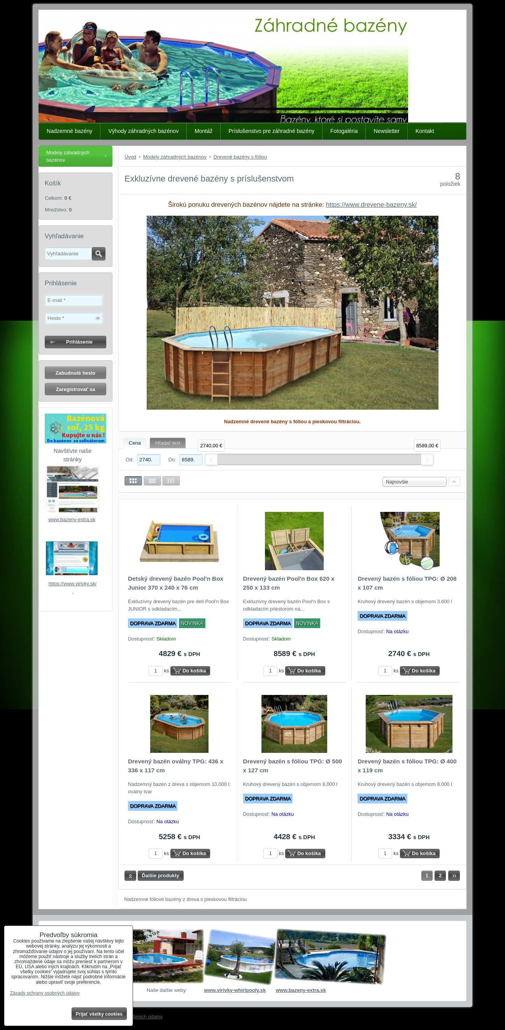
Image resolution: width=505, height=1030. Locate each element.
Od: (143, 459)
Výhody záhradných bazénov (143, 131)
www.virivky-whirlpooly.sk (235, 990)
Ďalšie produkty (160, 875)
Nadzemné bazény (69, 131)
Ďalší (454, 876)
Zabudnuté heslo (75, 373)
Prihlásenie (79, 342)
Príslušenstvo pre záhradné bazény (271, 131)
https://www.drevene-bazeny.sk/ (371, 204)
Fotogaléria (344, 131)
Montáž (203, 131)
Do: (185, 459)
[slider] (211, 459)
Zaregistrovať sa (75, 389)
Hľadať (98, 253)
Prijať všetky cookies (99, 1014)
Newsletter (386, 131)
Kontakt (425, 131)
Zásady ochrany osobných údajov (45, 993)
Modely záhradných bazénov (67, 156)
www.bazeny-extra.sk (71, 519)
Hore (130, 876)
